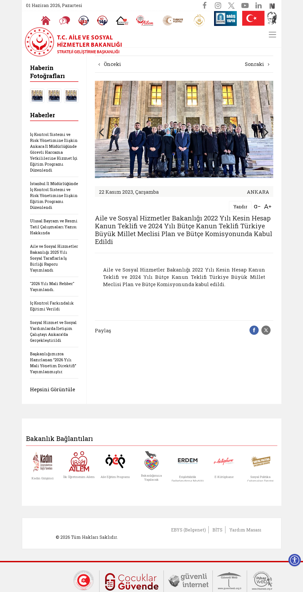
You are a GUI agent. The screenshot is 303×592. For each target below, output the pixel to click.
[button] (266, 132)
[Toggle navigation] (272, 34)
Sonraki (257, 64)
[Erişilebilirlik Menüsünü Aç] (294, 560)
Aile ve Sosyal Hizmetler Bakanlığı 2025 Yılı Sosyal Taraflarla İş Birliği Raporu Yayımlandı (54, 258)
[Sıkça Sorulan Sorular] (64, 20)
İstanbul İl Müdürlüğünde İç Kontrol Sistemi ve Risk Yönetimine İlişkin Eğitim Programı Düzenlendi (54, 195)
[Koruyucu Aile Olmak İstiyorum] (122, 20)
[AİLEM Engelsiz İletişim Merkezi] (145, 21)
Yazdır (240, 206)
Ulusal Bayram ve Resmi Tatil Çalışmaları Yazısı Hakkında (54, 226)
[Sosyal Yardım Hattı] (102, 20)
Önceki (109, 64)
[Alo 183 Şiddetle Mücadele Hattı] (83, 20)
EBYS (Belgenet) (188, 530)
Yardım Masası (245, 530)
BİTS (217, 530)
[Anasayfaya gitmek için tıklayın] (45, 20)
